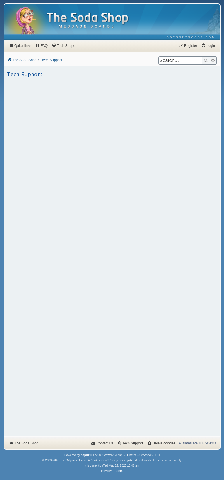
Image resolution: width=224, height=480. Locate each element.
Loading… (112, 258)
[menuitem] (191, 37)
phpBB (85, 455)
